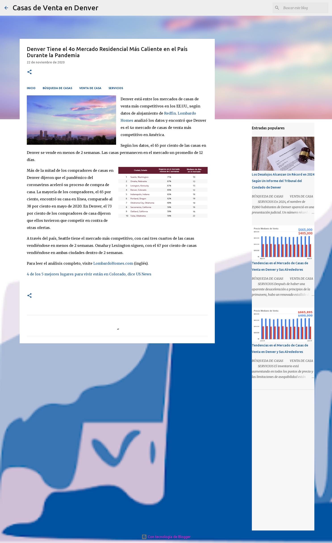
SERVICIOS (116, 88)
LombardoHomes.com (113, 263)
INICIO (31, 88)
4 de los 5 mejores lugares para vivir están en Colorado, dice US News (89, 274)
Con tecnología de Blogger (166, 537)
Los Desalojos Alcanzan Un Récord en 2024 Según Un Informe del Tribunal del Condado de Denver (283, 181)
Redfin (170, 113)
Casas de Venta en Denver (55, 8)
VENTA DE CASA (90, 88)
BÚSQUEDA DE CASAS (57, 88)
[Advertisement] (117, 381)
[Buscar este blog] (305, 7)
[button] (29, 72)
